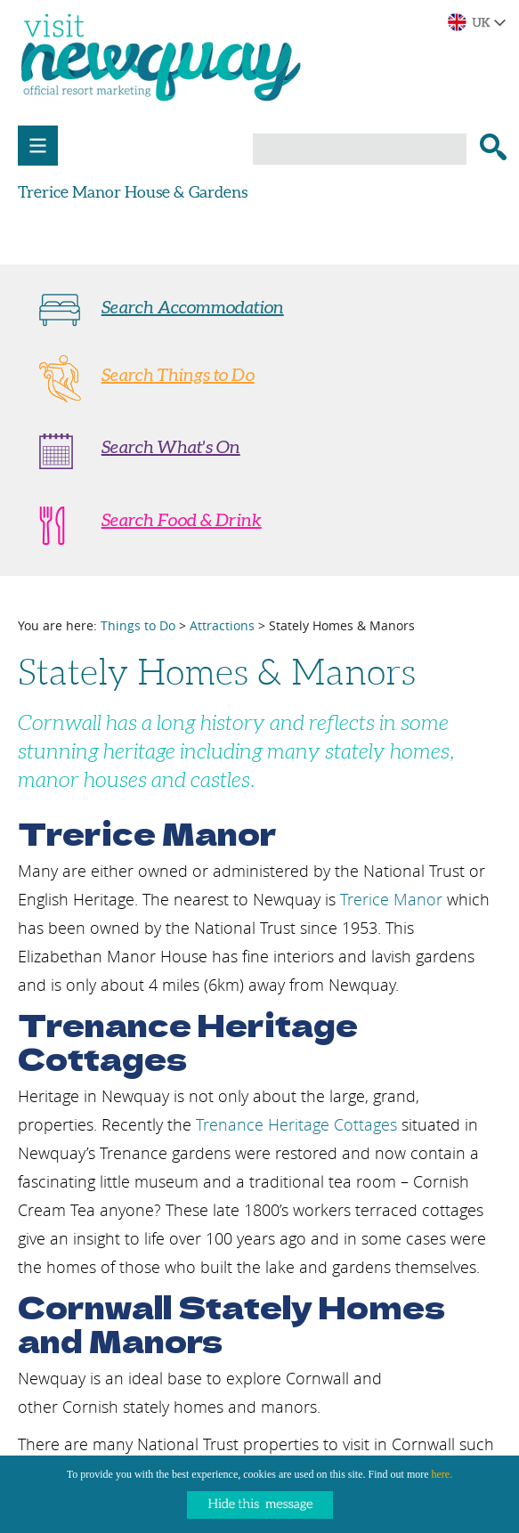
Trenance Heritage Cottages (296, 1124)
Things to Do (138, 625)
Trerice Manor (391, 899)
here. (442, 1474)
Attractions (222, 625)
